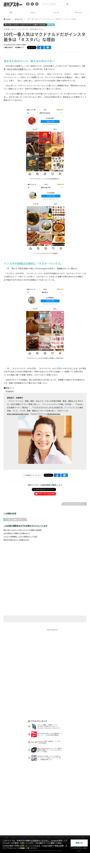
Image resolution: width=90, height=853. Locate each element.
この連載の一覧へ (15, 519)
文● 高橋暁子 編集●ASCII (14, 47)
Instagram (9, 391)
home (7, 19)
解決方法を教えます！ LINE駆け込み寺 (16, 540)
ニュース (56, 12)
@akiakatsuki (54, 414)
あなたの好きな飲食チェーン (19, 69)
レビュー (34, 12)
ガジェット (19, 19)
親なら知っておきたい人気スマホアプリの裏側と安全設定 (25, 25)
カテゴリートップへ (74, 504)
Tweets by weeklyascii (52, 630)
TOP (11, 12)
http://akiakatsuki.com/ (18, 414)
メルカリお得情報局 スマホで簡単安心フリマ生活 (20, 536)
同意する (79, 843)
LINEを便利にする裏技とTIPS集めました (17, 533)
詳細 (22, 848)
